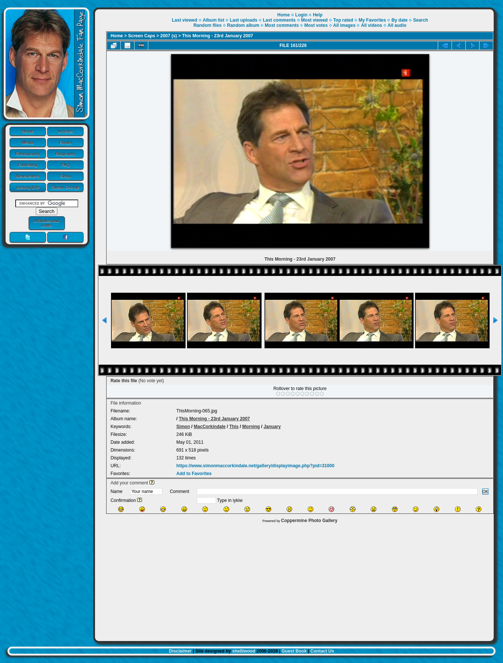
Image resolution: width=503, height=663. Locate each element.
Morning (251, 426)
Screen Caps (141, 35)
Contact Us (322, 651)
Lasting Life (27, 187)
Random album (243, 25)
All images (344, 25)
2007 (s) (168, 35)
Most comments (282, 25)
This (233, 426)
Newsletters (27, 176)
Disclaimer (180, 651)
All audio (396, 25)
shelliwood (243, 651)
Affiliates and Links (46, 223)
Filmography (27, 153)
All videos (371, 25)
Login (301, 15)
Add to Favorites (194, 473)
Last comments (279, 20)
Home (28, 131)
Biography (66, 153)
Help (318, 15)
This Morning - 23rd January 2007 (217, 35)
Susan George (65, 187)
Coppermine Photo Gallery (309, 520)
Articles (65, 131)
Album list (213, 20)
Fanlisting (27, 165)
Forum (65, 142)
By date (400, 20)
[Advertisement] (294, 580)
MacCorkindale (209, 426)
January (272, 426)
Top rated (343, 20)
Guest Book (294, 651)
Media (28, 142)
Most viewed (314, 20)
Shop (65, 176)
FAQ (65, 165)
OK (485, 491)
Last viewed (184, 20)
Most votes (316, 25)
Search (420, 20)
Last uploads (243, 20)
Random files (207, 25)
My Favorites (372, 20)
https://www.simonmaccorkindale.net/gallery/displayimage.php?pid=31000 (255, 465)
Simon (183, 426)
